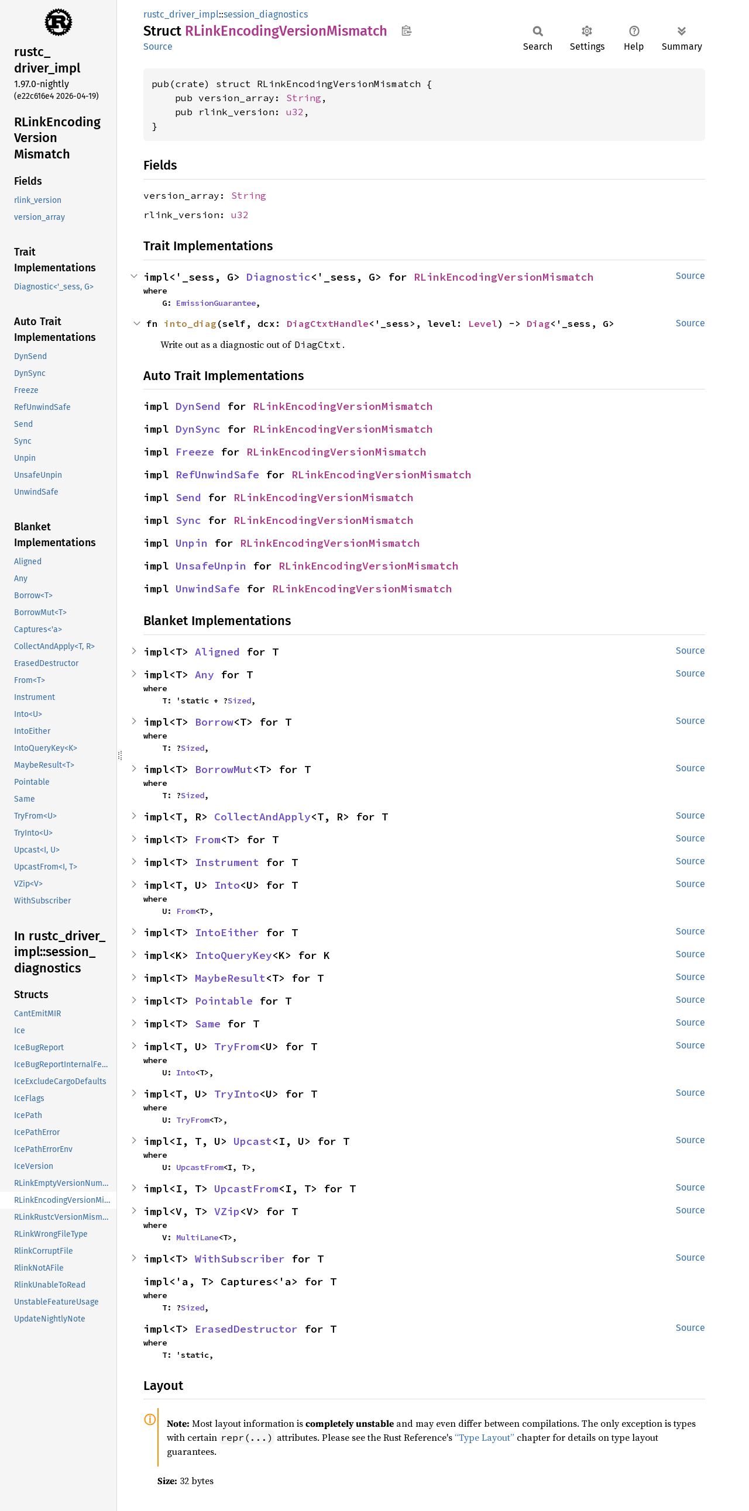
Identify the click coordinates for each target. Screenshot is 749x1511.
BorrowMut (224, 769)
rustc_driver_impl (181, 14)
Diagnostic (278, 277)
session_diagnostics (266, 14)
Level (482, 323)
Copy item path (406, 30)
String (303, 98)
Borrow (214, 722)
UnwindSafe (208, 588)
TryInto (236, 1094)
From (208, 839)
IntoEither (227, 932)
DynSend (198, 406)
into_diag (190, 323)
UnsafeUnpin (211, 565)
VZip (227, 1211)
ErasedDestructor (246, 1329)
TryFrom (236, 1046)
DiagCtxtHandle (328, 323)
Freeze (195, 451)
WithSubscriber (240, 1258)
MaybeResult (230, 978)
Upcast (252, 1141)
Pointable (224, 1001)
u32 (295, 112)
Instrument (227, 862)
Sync (188, 520)
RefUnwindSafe (217, 474)
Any (204, 674)
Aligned (217, 651)
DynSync (198, 429)
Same (208, 1023)
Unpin (192, 543)
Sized (239, 700)
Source (158, 46)
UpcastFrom (199, 1167)
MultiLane (197, 1237)
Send (188, 497)
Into (227, 885)
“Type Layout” (484, 1437)
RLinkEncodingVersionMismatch (504, 277)
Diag (538, 323)
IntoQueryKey (233, 955)
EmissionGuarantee (216, 303)
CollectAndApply (262, 816)
